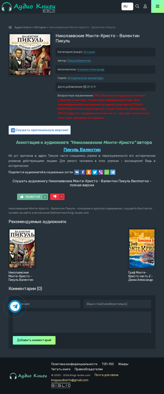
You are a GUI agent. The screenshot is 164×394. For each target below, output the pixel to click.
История (89, 51)
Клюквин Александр (90, 69)
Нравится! (33, 197)
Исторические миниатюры (85, 78)
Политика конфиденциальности (74, 364)
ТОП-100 (108, 364)
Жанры (123, 364)
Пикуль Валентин (79, 60)
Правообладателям (89, 369)
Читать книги (60, 369)
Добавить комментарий (34, 340)
